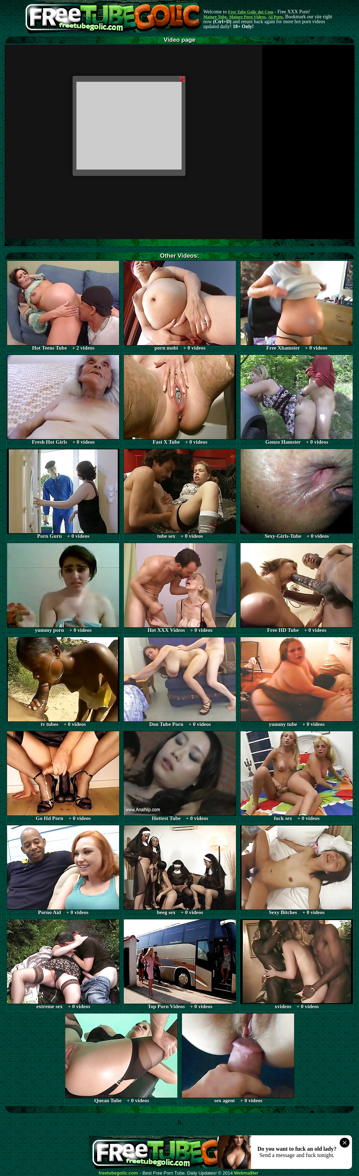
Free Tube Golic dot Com (250, 11)
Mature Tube (215, 16)
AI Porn (275, 16)
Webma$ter (246, 1173)
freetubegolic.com (118, 1173)
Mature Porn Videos (247, 16)
